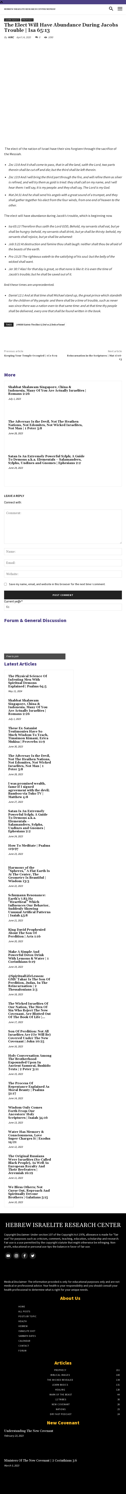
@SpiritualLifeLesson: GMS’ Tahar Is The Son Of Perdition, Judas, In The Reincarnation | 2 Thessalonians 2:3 (29, 983)
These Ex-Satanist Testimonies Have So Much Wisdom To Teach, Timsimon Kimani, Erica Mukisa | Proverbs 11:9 (28, 735)
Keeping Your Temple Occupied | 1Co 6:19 (30, 355)
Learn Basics (12, 19)
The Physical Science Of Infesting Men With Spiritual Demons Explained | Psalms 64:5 (27, 681)
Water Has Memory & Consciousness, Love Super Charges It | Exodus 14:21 (29, 1137)
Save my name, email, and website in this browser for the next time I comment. (57, 584)
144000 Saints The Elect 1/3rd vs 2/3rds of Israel (40, 324)
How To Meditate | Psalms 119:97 (29, 847)
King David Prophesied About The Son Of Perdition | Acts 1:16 (26, 933)
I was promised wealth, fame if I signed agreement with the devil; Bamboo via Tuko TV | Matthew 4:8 (29, 790)
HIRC (11, 37)
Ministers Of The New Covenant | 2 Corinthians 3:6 (40, 1461)
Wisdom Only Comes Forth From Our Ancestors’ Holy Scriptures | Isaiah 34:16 (28, 1113)
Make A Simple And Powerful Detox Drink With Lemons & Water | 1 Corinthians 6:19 (28, 957)
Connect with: (13, 502)
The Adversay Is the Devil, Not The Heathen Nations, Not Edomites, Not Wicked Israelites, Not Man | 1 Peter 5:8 (45, 425)
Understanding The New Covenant (28, 1431)
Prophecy (27, 19)
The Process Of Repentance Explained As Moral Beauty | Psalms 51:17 (28, 1088)
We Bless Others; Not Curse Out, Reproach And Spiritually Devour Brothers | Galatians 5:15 (29, 1192)
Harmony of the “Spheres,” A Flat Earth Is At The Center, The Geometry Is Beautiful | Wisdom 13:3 (29, 874)
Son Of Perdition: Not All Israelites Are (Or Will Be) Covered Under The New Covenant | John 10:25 (29, 1037)
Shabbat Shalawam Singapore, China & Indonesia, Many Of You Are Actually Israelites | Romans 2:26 (47, 390)
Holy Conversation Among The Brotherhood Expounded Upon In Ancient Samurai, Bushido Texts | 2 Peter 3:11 (30, 1062)
